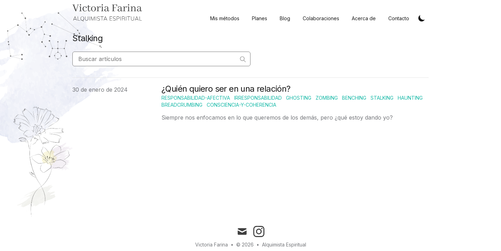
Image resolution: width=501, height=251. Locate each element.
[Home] (107, 13)
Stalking (382, 98)
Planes (259, 18)
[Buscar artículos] (161, 59)
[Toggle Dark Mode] (421, 18)
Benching (354, 98)
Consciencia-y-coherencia (241, 105)
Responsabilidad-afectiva (195, 98)
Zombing (327, 98)
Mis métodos (224, 18)
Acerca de (364, 18)
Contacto (398, 18)
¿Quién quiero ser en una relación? (226, 89)
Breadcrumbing (181, 105)
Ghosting (298, 98)
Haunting (410, 98)
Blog (285, 18)
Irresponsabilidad (258, 98)
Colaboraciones (321, 18)
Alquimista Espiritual (284, 245)
